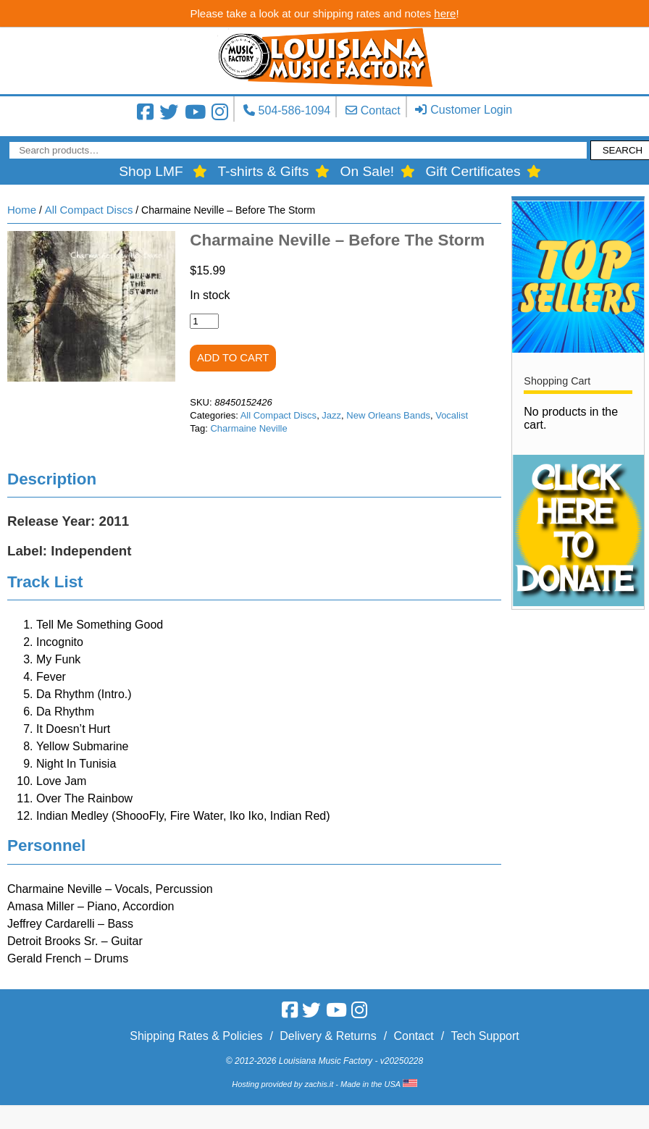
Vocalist (451, 415)
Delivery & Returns (328, 1036)
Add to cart (233, 358)
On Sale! (367, 171)
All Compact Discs (89, 209)
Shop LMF (151, 171)
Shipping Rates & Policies (196, 1036)
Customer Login (471, 110)
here (445, 13)
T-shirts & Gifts (263, 171)
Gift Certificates (472, 171)
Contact (381, 110)
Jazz (331, 415)
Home (21, 209)
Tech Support (485, 1036)
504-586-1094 (295, 110)
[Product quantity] (204, 321)
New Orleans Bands (388, 415)
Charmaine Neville (248, 428)
